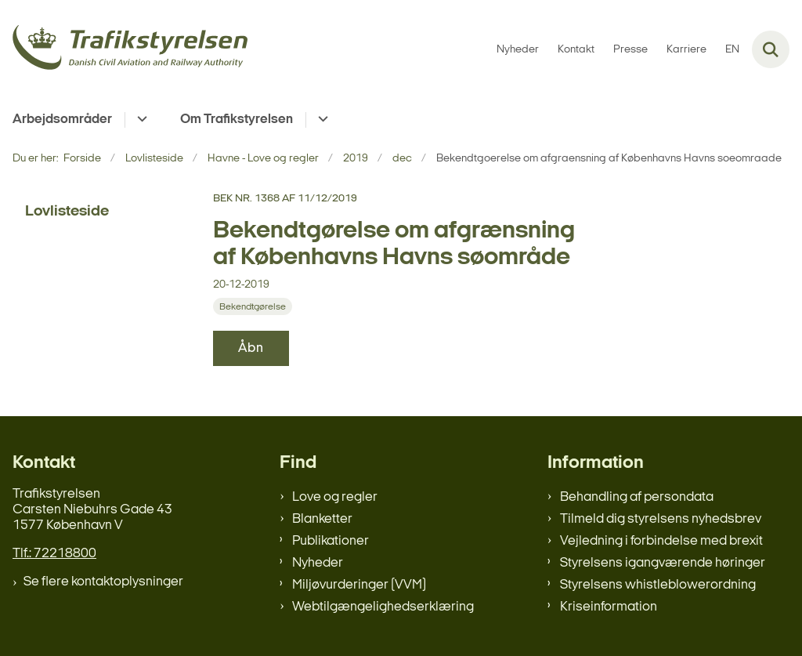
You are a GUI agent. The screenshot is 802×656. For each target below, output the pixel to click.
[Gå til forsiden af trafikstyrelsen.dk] (123, 49)
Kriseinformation (608, 607)
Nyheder (317, 563)
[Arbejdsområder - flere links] (140, 120)
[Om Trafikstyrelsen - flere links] (320, 120)
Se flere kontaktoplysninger (103, 582)
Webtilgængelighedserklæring (383, 607)
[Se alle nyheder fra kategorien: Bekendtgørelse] (252, 306)
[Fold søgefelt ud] (770, 49)
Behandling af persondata (636, 497)
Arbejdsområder (62, 119)
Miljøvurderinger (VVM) (359, 585)
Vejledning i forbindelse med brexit (661, 541)
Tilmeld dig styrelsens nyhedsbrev (660, 519)
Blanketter (322, 519)
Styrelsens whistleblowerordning (658, 585)
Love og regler (335, 497)
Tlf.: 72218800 (54, 553)
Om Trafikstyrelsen (236, 119)
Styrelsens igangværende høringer (662, 563)
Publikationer (330, 541)
